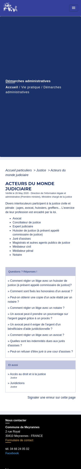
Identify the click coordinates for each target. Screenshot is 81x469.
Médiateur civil (22, 246)
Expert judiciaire (23, 226)
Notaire (17, 254)
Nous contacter (15, 420)
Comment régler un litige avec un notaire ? (37, 307)
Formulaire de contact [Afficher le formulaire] (19, 440)
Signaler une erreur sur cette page (52, 397)
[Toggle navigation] (73, 8)
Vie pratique (30, 87)
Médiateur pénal (23, 250)
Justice (41, 170)
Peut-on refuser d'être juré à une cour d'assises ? (41, 351)
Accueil (12, 87)
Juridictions (17, 383)
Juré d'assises (22, 238)
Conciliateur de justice (27, 222)
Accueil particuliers (19, 170)
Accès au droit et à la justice (28, 374)
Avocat (17, 218)
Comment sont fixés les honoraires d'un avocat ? (41, 291)
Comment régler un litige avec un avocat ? (37, 334)
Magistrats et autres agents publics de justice (41, 242)
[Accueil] (16, 8)
